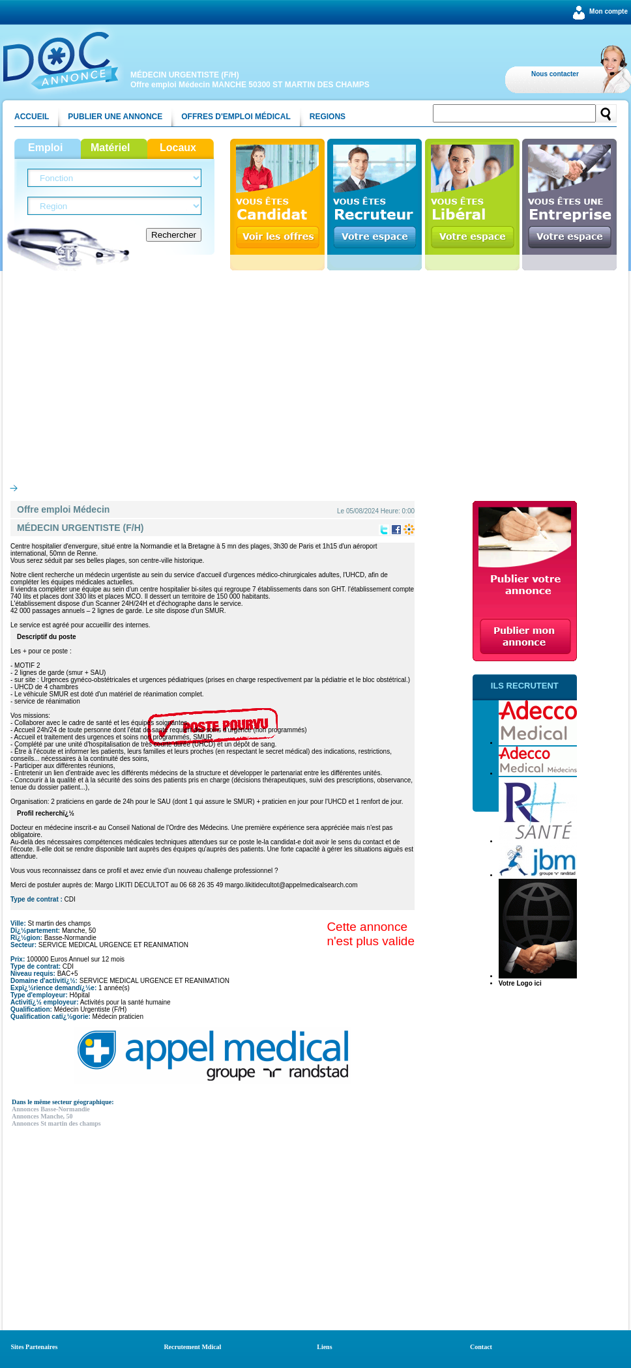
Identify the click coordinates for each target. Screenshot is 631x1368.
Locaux (178, 147)
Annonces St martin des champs (56, 1123)
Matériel (110, 147)
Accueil (31, 116)
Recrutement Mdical (192, 1346)
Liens (324, 1346)
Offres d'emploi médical (236, 116)
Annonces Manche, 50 (42, 1116)
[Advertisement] (315, 374)
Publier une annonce (115, 116)
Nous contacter (555, 74)
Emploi (45, 147)
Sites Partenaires (34, 1346)
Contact (481, 1346)
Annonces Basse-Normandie (51, 1109)
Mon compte (608, 11)
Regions (327, 116)
